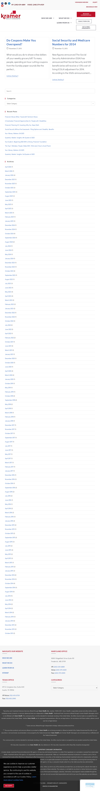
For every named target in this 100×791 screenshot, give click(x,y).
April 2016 (8, 508)
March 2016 (8, 512)
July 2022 (8, 325)
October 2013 (9, 633)
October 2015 (9, 533)
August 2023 (9, 279)
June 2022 (8, 329)
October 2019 (9, 383)
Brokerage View (91, 7)
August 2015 (9, 542)
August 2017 (8, 442)
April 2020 (8, 371)
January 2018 (9, 421)
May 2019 (8, 388)
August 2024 (9, 242)
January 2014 (9, 621)
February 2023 (9, 304)
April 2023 (8, 296)
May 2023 (8, 292)
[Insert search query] (50, 91)
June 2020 (8, 367)
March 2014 (8, 612)
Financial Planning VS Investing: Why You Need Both (22, 125)
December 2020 (10, 358)
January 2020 (9, 379)
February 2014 (9, 617)
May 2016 (8, 504)
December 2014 (10, 575)
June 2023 (8, 288)
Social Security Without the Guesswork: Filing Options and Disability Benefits (29, 129)
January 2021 (9, 354)
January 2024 (9, 258)
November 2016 (10, 479)
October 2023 (9, 271)
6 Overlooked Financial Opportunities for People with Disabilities (25, 121)
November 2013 (10, 629)
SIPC (60, 711)
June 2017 (8, 450)
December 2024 (10, 225)
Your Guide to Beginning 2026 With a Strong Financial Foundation (26, 142)
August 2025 (9, 196)
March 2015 (8, 562)
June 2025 (8, 200)
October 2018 (9, 396)
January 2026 (9, 175)
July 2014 (8, 596)
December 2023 (10, 263)
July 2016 (8, 496)
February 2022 (9, 338)
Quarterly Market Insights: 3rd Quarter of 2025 (20, 154)
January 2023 (9, 308)
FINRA (57, 711)
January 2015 (9, 571)
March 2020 (8, 375)
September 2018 (10, 400)
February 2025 (9, 217)
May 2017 (8, 454)
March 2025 (8, 213)
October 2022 (9, 321)
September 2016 (10, 488)
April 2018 (8, 408)
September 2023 (10, 275)
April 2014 (8, 608)
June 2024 (8, 250)
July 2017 (8, 446)
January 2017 (9, 471)
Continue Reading (12, 76)
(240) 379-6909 (59, 673)
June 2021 (8, 346)
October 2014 (9, 583)
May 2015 (8, 554)
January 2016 (9, 521)
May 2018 (8, 404)
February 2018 (9, 417)
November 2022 (10, 317)
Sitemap (5, 673)
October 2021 (9, 342)
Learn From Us (64, 22)
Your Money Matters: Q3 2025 (14, 150)
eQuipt (95, 2)
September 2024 (10, 238)
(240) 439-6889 (59, 667)
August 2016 (9, 492)
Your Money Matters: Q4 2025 (14, 133)
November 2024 (10, 229)
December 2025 (10, 179)
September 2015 (10, 537)
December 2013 (10, 625)
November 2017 (10, 429)
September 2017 (10, 438)
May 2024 (8, 254)
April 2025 (8, 208)
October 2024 (9, 233)
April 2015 (8, 558)
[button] (78, 779)
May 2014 (8, 604)
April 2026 (8, 167)
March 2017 (8, 462)
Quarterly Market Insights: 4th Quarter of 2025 (20, 138)
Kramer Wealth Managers (57, 783)
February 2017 (9, 467)
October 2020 (9, 363)
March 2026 (8, 171)
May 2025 (8, 204)
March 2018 (8, 413)
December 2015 (10, 525)
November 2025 (10, 183)
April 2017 (8, 458)
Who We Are (47, 18)
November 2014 (10, 579)
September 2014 (10, 587)
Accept (8, 786)
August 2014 (9, 592)
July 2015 (8, 546)
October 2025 (9, 188)
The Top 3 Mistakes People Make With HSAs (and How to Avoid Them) (28, 146)
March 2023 (8, 300)
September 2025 (10, 192)
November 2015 (10, 529)
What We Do (65, 18)
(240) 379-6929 (61, 670)
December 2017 (9, 425)
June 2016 (8, 500)
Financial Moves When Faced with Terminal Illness (21, 117)
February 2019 (9, 392)
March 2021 (8, 350)
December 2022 (10, 313)
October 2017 (9, 433)
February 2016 (9, 517)
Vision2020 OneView (81, 2)
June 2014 (8, 600)
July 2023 (8, 283)
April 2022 (8, 333)
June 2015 (8, 550)
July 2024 (8, 246)
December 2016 (10, 475)
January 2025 (9, 221)
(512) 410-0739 (14, 695)
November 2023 (10, 267)
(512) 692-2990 (10, 698)
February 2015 (9, 567)
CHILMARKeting (53, 786)
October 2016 (9, 483)
